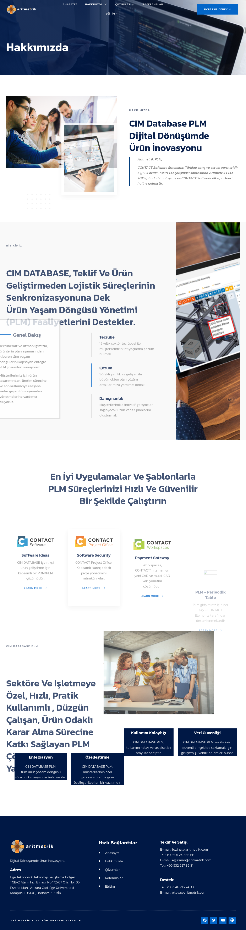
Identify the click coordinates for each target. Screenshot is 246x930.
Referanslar (153, 4)
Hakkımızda (96, 4)
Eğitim (112, 14)
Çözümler (124, 4)
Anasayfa (70, 4)
